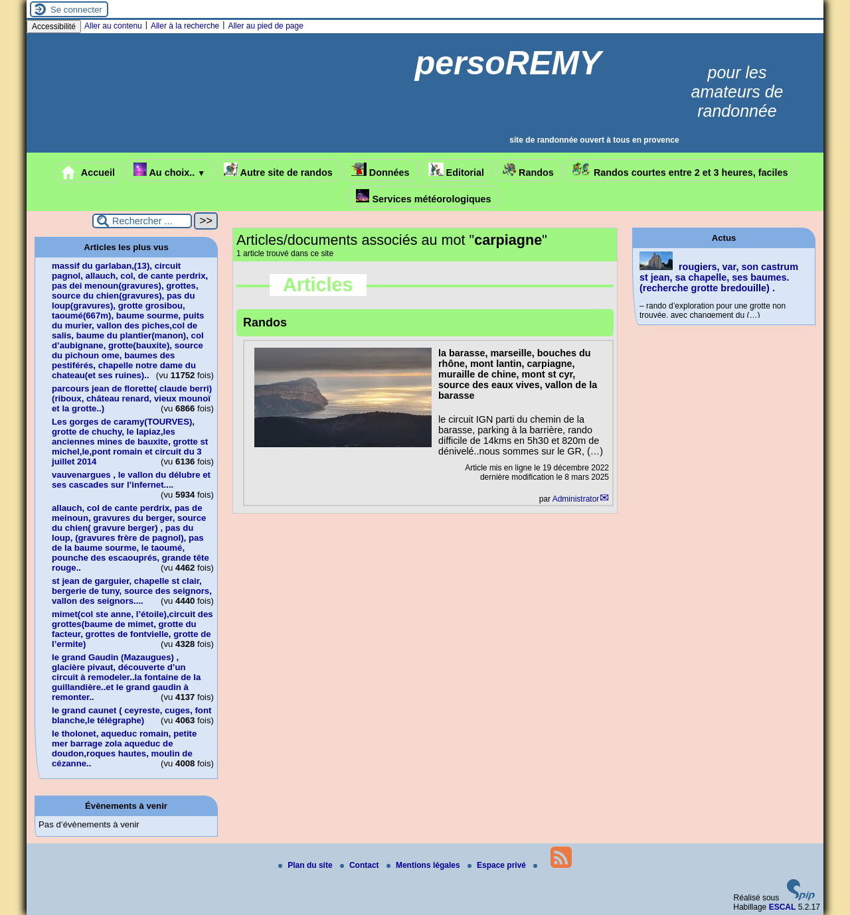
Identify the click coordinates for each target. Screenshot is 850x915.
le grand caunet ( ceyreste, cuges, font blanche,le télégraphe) (131, 715)
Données (380, 170)
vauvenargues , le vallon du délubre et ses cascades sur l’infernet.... (131, 480)
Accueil (88, 172)
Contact (360, 865)
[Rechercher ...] (142, 221)
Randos (528, 170)
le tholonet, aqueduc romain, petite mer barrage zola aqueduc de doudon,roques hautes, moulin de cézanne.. (124, 748)
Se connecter (76, 10)
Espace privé (498, 865)
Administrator (576, 499)
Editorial (456, 170)
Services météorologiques (423, 196)
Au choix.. (169, 170)
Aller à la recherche (185, 26)
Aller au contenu (113, 26)
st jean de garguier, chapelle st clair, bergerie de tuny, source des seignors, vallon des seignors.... (132, 591)
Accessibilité (54, 26)
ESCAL (782, 907)
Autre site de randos (278, 170)
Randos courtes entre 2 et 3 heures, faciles (680, 170)
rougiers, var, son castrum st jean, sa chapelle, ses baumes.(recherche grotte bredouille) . (718, 277)
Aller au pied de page (265, 26)
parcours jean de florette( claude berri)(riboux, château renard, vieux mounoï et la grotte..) (132, 398)
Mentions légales (424, 865)
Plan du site (306, 865)
